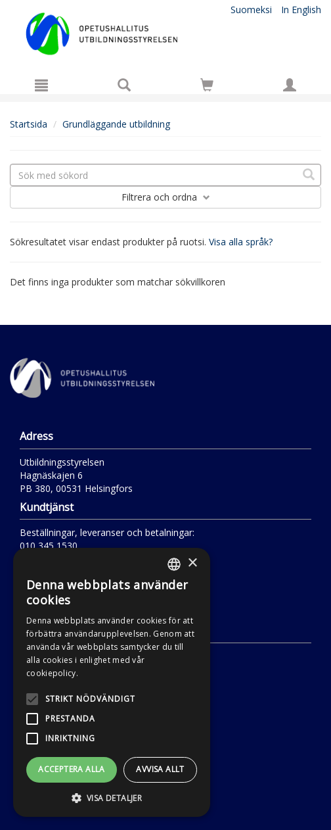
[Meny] (41, 84)
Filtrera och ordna (165, 197)
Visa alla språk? (241, 241)
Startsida (28, 124)
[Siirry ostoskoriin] (206, 84)
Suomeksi (251, 9)
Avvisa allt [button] (160, 769)
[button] (111, 797)
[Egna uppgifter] (289, 84)
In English (301, 9)
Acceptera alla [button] (71, 769)
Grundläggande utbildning (116, 124)
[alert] (111, 682)
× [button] (192, 563)
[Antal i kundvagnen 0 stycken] (206, 87)
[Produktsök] (124, 84)
